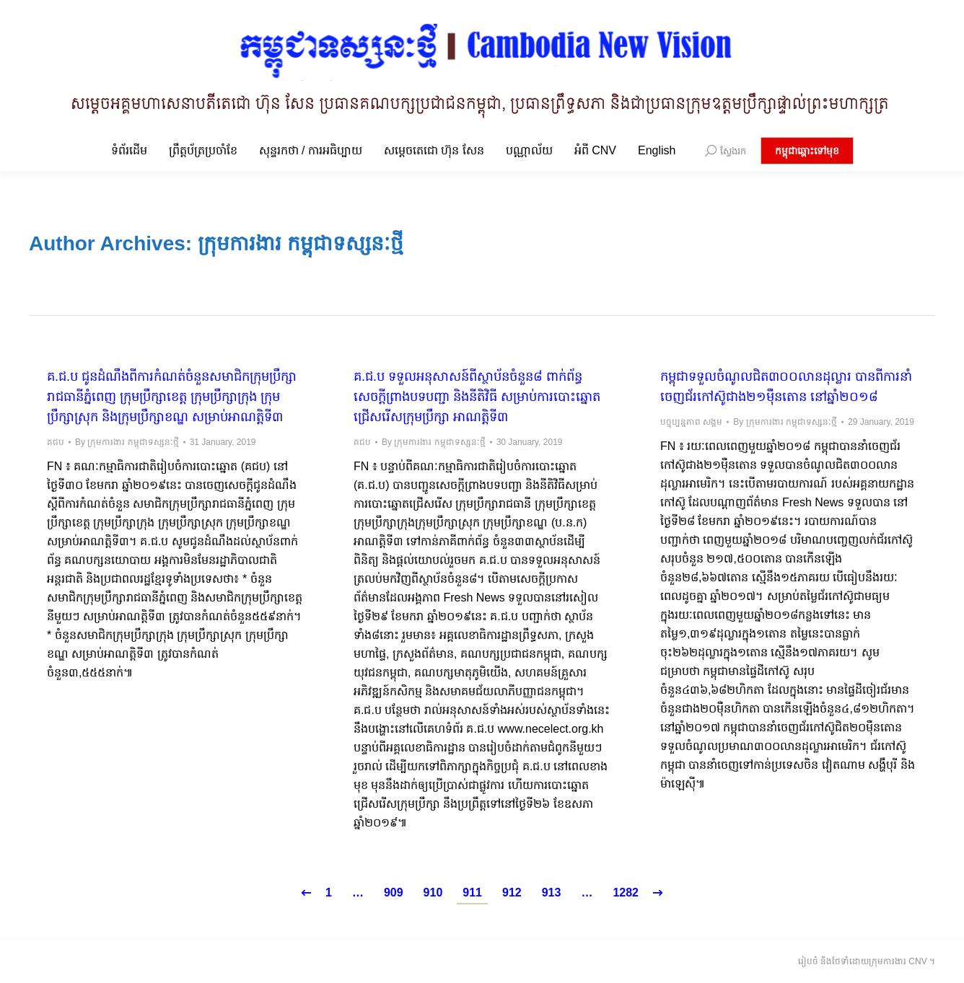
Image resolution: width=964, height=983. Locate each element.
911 (472, 892)
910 (433, 892)
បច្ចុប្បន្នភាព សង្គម (691, 422)
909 (393, 892)
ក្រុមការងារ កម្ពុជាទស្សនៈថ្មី (300, 243)
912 (512, 892)
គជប (55, 442)
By (127, 442)
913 (551, 892)
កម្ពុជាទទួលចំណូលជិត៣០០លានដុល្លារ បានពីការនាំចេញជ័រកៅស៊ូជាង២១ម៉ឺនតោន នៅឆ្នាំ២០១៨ (786, 386)
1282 (626, 892)
